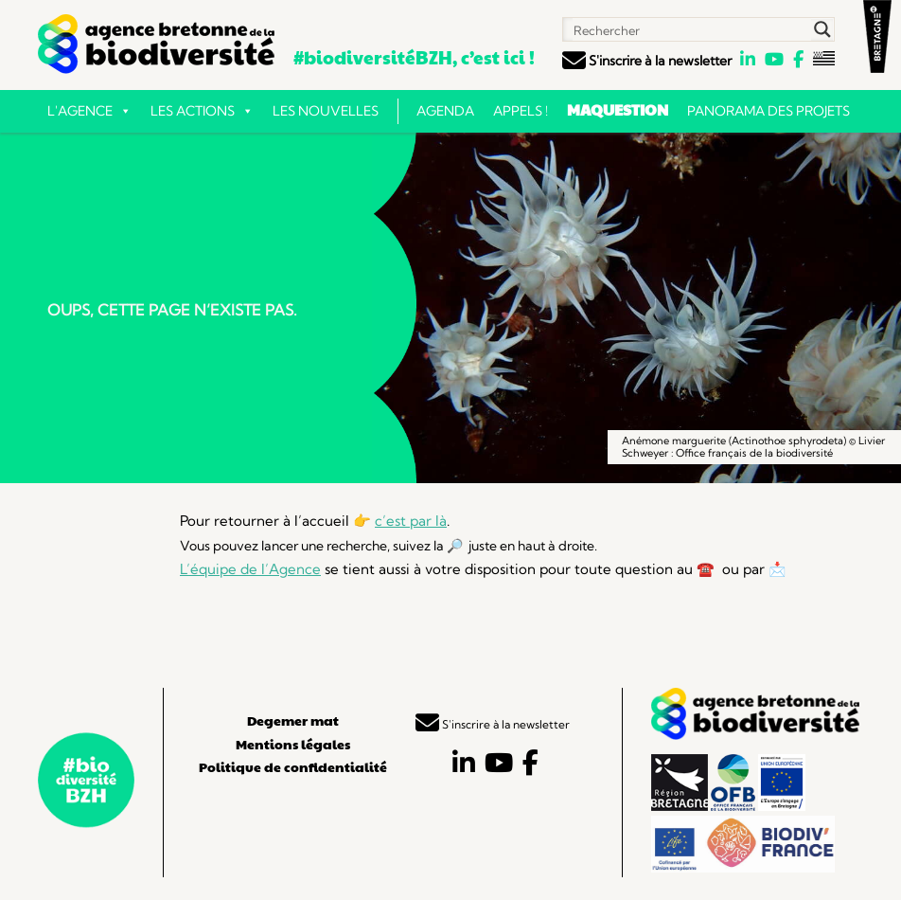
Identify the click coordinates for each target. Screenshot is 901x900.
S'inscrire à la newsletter (647, 60)
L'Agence (89, 110)
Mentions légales (293, 743)
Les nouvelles (326, 110)
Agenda (445, 110)
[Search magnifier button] (822, 29)
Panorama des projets (768, 110)
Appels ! (520, 110)
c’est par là (411, 521)
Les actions (202, 110)
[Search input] (688, 29)
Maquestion (617, 109)
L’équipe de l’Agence (250, 569)
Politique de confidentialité (293, 766)
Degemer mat (293, 720)
